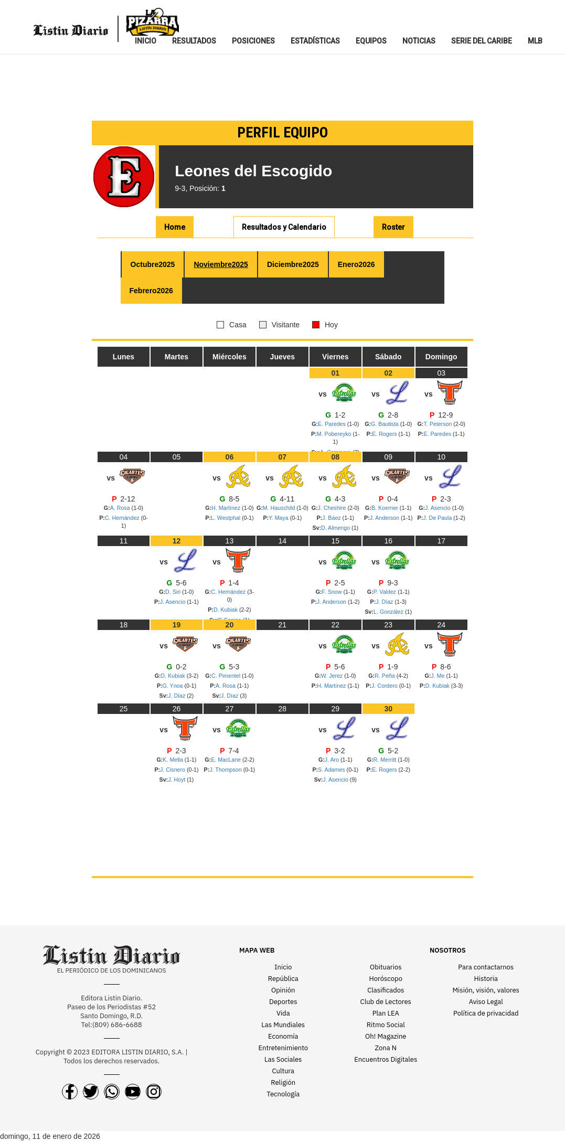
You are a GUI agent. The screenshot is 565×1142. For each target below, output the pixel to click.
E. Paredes (332, 424)
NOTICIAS (418, 41)
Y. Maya (279, 518)
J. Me (438, 676)
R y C (284, 227)
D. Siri (173, 592)
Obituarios (386, 967)
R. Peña (385, 676)
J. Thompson (226, 769)
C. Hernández (123, 518)
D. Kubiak (226, 609)
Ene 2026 (356, 264)
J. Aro (332, 759)
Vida (283, 1013)
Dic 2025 (293, 264)
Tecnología (283, 1094)
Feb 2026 (151, 290)
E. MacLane (226, 759)
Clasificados (385, 990)
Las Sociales (283, 1059)
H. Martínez (226, 508)
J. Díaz (385, 602)
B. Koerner (385, 508)
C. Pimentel (226, 676)
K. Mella (173, 759)
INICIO (145, 41)
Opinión (283, 990)
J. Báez (332, 518)
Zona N (386, 1047)
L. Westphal (226, 518)
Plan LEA (385, 1013)
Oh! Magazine (385, 1036)
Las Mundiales (283, 1024)
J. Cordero (385, 685)
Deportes (283, 1001)
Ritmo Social (386, 1024)
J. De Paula (438, 518)
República (283, 978)
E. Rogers (385, 434)
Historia (486, 978)
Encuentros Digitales (385, 1059)
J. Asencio (438, 508)
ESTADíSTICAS (315, 41)
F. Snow (333, 592)
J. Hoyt (177, 779)
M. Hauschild (280, 508)
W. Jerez (332, 676)
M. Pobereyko (335, 434)
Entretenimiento (283, 1047)
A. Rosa (121, 508)
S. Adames (332, 769)
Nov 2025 (221, 264)
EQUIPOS (371, 41)
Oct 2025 (153, 264)
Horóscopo (385, 978)
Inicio (283, 967)
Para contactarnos (486, 967)
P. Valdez (386, 592)
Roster (393, 227)
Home (174, 227)
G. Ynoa (174, 685)
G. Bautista (385, 424)
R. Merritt (386, 759)
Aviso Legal (486, 1001)
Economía (283, 1036)
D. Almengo (336, 528)
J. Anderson (385, 518)
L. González (389, 612)
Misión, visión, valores (486, 990)
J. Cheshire (333, 508)
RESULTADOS (194, 41)
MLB (535, 41)
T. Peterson (438, 424)
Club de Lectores (385, 1001)
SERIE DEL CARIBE (481, 41)
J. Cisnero (173, 769)
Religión (283, 1082)
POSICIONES (253, 41)
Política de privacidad (485, 1013)
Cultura (283, 1070)
